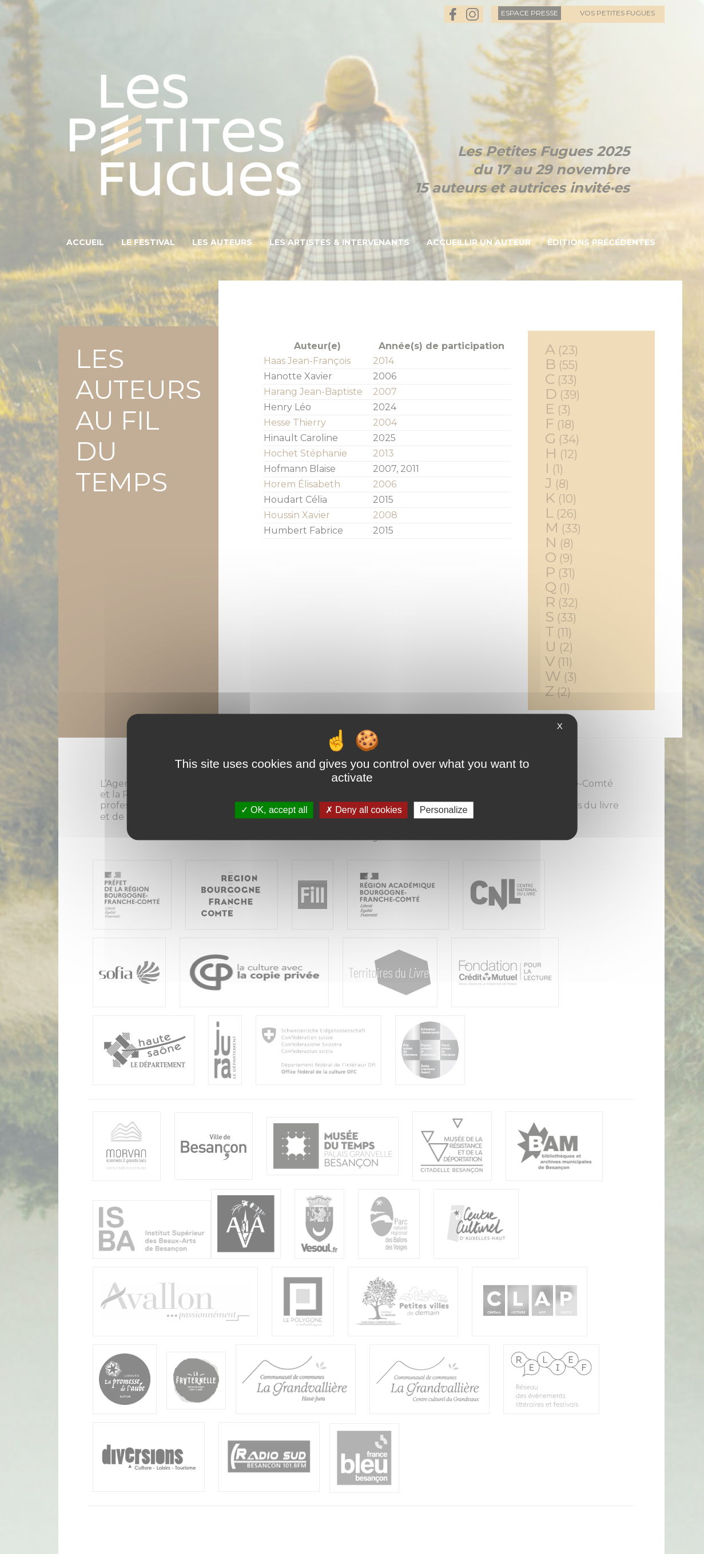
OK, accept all (274, 810)
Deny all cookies (363, 810)
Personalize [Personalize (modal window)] (444, 810)
